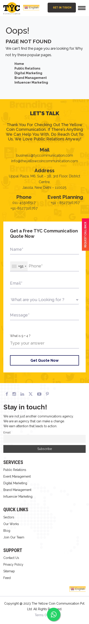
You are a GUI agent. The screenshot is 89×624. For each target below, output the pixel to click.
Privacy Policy (13, 564)
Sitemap (9, 571)
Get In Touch (62, 7)
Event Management (17, 476)
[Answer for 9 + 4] (44, 343)
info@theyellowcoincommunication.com (44, 161)
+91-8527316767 (24, 208)
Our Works (11, 524)
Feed (7, 578)
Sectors (8, 517)
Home (19, 64)
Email (7, 432)
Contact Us (11, 558)
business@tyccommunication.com (44, 155)
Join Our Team (13, 537)
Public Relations (27, 68)
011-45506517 (24, 203)
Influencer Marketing (31, 82)
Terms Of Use (44, 615)
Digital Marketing (28, 73)
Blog (6, 530)
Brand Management (30, 78)
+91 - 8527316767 (65, 203)
